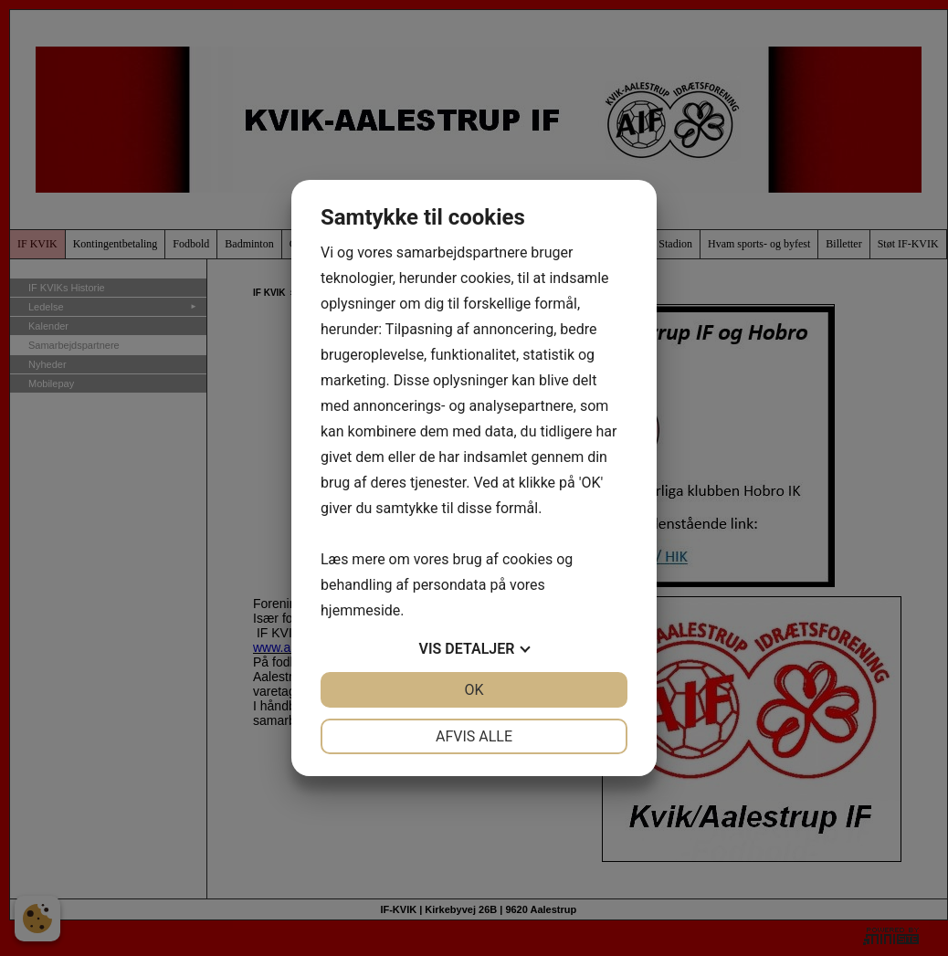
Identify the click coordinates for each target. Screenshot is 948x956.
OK (473, 690)
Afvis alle (474, 736)
